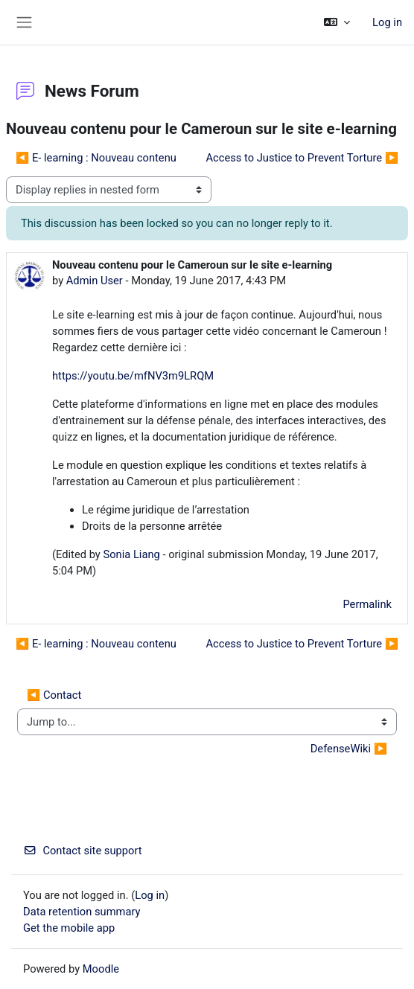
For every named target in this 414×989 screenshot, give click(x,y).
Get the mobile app (69, 928)
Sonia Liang (131, 554)
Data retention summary (82, 911)
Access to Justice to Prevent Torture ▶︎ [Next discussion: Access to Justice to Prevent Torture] (302, 157)
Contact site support (82, 850)
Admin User (94, 280)
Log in (387, 22)
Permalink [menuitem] (367, 604)
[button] (337, 22)
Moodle (101, 969)
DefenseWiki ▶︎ (348, 748)
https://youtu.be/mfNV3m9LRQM (133, 376)
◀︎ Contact (54, 695)
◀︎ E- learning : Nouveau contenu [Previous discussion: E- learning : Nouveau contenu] (96, 157)
